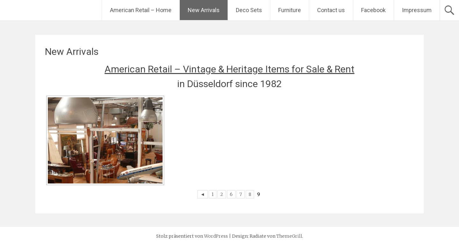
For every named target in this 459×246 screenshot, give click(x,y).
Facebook (373, 10)
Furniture (289, 10)
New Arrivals (204, 10)
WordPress (216, 236)
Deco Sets (249, 10)
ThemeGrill (289, 236)
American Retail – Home (140, 10)
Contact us (331, 10)
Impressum (417, 10)
